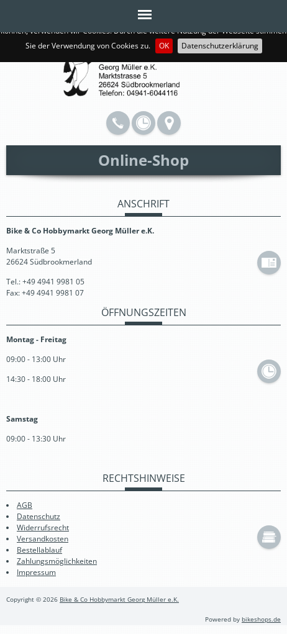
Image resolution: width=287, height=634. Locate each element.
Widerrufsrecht (43, 527)
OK (164, 45)
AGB (24, 505)
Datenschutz (38, 516)
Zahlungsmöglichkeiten (57, 561)
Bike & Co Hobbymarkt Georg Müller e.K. (119, 600)
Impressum (36, 572)
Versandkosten (42, 538)
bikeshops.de (261, 619)
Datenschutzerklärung (219, 45)
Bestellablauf (39, 550)
